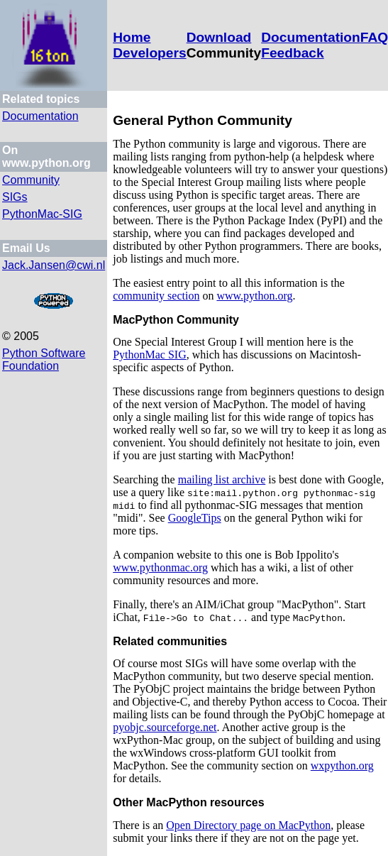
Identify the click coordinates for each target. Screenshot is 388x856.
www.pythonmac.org (160, 567)
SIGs (15, 197)
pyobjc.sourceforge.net (164, 727)
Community (31, 180)
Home (131, 37)
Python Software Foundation (43, 359)
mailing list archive (222, 479)
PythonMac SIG (150, 355)
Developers (149, 52)
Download (219, 37)
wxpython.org (342, 765)
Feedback (292, 52)
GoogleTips (194, 518)
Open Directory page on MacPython (248, 825)
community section (156, 296)
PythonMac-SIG (42, 214)
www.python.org (254, 296)
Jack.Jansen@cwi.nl (53, 265)
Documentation (310, 37)
